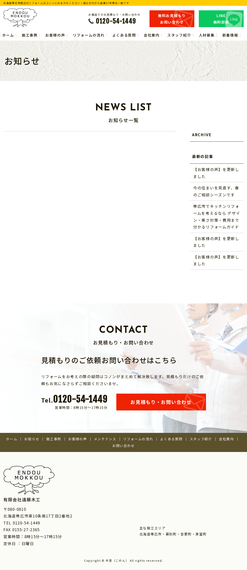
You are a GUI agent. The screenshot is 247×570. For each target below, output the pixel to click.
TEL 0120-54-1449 (21, 523)
